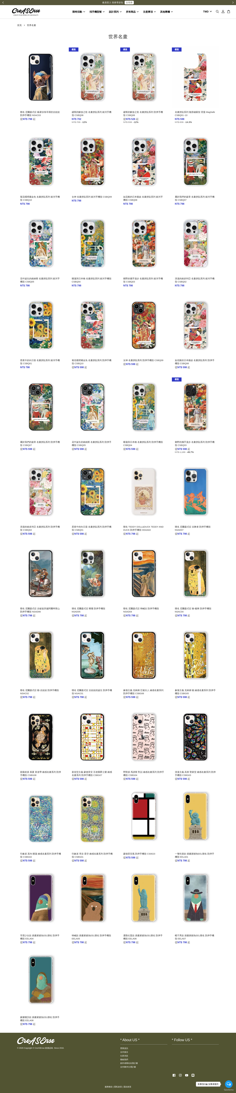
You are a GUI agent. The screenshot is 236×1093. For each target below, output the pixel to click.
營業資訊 (124, 1048)
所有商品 (132, 12)
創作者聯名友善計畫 (129, 1063)
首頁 (19, 25)
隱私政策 (118, 1087)
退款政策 (127, 1087)
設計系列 (115, 12)
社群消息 (124, 1056)
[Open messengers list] (229, 1084)
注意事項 (149, 12)
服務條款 (109, 1087)
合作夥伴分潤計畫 (128, 1067)
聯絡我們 (124, 1059)
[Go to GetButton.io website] (229, 1090)
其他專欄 (166, 12)
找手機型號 (97, 12)
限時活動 (78, 12)
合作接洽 (124, 1052)
